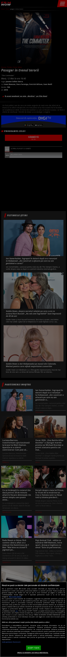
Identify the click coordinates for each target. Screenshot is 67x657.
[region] (33, 619)
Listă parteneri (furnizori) (11, 642)
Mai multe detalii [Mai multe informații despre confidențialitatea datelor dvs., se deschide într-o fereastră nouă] (15, 597)
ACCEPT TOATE (33, 648)
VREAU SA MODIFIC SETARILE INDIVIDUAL (32, 653)
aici (17, 611)
